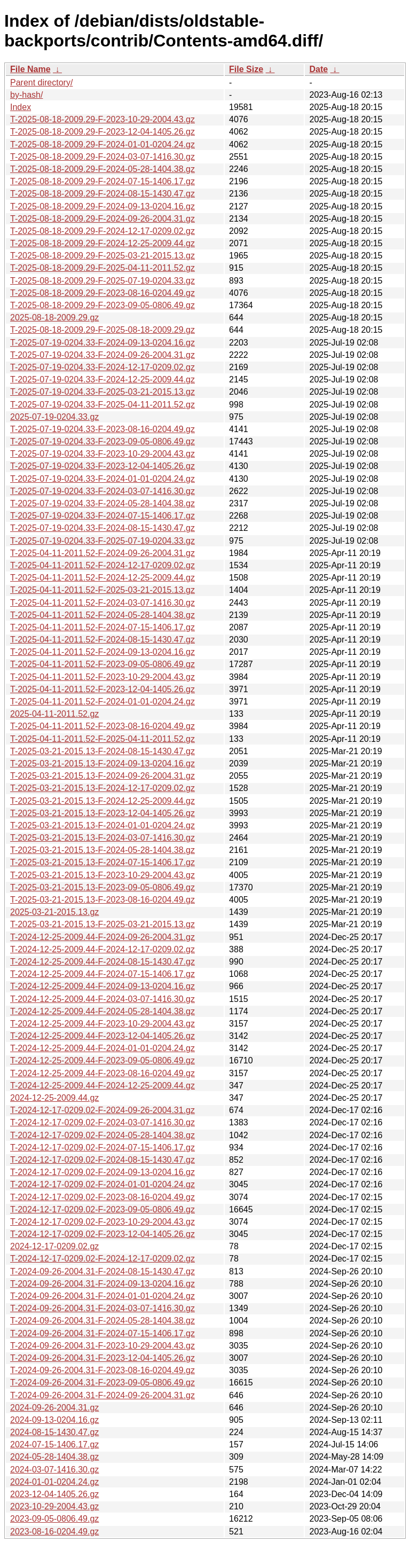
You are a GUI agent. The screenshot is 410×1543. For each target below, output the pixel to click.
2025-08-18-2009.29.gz (54, 317)
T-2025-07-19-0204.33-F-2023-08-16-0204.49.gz (102, 429)
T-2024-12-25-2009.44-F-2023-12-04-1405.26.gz (102, 1035)
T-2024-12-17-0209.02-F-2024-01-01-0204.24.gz (102, 1184)
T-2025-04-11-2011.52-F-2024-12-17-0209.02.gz (102, 565)
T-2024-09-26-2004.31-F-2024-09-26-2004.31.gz (102, 1395)
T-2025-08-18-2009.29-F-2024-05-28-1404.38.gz (102, 169)
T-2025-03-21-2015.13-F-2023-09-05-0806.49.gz (102, 887)
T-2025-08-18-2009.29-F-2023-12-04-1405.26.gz (102, 131)
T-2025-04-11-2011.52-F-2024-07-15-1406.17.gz (102, 627)
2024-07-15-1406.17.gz (54, 1444)
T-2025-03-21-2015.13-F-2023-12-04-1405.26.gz (102, 813)
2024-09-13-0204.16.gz (54, 1419)
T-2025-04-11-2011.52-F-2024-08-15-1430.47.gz (102, 639)
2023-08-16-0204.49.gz (54, 1531)
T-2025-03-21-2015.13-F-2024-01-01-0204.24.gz (102, 825)
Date (318, 69)
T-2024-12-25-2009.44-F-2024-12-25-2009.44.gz (102, 1085)
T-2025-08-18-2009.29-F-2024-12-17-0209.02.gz (102, 231)
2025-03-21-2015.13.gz (54, 912)
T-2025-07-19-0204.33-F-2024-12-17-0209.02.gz (102, 367)
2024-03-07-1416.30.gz (54, 1469)
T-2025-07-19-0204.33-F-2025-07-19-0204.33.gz (102, 540)
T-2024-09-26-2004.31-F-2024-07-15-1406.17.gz (102, 1333)
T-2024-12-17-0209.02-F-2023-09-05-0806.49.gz (102, 1209)
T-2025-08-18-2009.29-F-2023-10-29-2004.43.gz (102, 119)
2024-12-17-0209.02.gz (54, 1246)
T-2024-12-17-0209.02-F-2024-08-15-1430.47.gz (102, 1159)
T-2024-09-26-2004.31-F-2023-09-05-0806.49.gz (102, 1382)
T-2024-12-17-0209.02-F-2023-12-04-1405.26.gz (102, 1234)
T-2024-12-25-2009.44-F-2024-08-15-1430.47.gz (102, 961)
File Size (246, 69)
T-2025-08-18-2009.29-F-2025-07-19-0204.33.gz (102, 280)
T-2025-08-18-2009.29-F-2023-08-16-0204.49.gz (102, 292)
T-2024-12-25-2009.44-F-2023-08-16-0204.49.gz (102, 1073)
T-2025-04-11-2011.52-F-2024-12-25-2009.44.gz (102, 577)
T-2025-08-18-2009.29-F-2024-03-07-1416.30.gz (102, 156)
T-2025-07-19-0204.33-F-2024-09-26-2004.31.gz (102, 354)
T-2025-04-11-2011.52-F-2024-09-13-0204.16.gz (102, 651)
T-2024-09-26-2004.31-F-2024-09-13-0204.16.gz (102, 1283)
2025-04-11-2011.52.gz (54, 713)
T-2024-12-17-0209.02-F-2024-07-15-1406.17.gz (102, 1147)
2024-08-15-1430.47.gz (54, 1432)
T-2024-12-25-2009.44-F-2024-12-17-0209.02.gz (102, 949)
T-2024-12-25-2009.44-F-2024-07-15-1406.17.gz (102, 973)
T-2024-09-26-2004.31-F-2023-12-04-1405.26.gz (102, 1357)
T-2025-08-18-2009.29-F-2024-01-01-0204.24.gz (102, 144)
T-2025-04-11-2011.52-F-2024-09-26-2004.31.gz (102, 553)
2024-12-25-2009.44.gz (54, 1097)
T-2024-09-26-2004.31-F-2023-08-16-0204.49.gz (102, 1370)
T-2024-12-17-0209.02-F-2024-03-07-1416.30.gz (102, 1122)
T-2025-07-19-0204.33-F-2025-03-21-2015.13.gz (102, 391)
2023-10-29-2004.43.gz (54, 1506)
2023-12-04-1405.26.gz (54, 1494)
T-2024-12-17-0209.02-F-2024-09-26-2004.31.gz (102, 1110)
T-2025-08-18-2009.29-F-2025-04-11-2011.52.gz (102, 267)
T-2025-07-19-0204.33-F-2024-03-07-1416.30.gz (102, 491)
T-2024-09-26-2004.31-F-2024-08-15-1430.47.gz (102, 1271)
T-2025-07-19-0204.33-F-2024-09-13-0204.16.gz (102, 342)
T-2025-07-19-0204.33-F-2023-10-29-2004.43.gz (102, 453)
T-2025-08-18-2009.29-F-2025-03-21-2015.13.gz (102, 255)
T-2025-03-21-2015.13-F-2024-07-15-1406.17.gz (102, 862)
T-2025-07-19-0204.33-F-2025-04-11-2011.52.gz (102, 404)
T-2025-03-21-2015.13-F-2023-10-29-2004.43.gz (102, 875)
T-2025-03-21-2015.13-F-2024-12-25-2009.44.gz (102, 800)
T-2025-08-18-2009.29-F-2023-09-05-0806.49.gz (102, 305)
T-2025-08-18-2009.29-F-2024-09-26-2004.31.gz (102, 218)
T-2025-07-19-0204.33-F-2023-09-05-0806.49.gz (102, 441)
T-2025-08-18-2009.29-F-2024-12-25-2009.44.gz (102, 243)
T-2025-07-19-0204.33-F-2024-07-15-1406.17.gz (102, 515)
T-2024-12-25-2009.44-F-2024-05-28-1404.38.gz (102, 1011)
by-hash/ (26, 94)
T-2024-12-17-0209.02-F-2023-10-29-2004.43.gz (102, 1221)
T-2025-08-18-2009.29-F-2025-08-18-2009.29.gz (102, 329)
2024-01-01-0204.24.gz (54, 1481)
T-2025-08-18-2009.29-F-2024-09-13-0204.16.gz (102, 206)
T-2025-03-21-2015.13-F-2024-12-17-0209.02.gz (102, 788)
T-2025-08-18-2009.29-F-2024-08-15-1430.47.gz (102, 193)
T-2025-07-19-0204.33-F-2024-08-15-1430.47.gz (102, 527)
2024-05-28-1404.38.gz (54, 1456)
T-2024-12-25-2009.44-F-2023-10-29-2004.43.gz (102, 1023)
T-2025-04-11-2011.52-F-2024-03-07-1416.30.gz (102, 602)
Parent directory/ (41, 82)
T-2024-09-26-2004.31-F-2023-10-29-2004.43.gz (102, 1345)
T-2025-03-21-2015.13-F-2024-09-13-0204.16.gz (102, 763)
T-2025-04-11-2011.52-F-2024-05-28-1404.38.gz (102, 615)
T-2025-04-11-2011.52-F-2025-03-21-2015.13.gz (102, 589)
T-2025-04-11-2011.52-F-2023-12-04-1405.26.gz (102, 689)
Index (20, 107)
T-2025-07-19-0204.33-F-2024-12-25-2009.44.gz (102, 379)
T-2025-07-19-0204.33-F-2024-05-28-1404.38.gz (102, 503)
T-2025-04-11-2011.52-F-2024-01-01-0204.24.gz (102, 701)
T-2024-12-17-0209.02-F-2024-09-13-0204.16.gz (102, 1172)
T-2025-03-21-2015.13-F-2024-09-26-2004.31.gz (102, 775)
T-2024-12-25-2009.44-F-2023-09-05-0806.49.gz (102, 1060)
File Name (30, 69)
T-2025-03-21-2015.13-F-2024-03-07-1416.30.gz (102, 837)
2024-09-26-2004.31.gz (54, 1407)
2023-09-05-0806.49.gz (54, 1518)
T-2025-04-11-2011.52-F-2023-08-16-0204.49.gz (102, 726)
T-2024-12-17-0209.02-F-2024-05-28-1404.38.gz (102, 1135)
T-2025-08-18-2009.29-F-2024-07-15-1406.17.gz (102, 181)
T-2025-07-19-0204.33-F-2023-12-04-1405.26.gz (102, 466)
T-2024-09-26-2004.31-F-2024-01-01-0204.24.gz (102, 1296)
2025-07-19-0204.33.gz (54, 416)
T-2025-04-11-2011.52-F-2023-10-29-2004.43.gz (102, 677)
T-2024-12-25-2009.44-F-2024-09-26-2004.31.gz (102, 937)
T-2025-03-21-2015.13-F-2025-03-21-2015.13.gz (102, 924)
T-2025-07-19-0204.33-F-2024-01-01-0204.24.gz (102, 478)
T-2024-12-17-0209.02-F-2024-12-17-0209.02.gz (102, 1258)
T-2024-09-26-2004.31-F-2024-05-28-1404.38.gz (102, 1320)
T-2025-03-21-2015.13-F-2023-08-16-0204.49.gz (102, 899)
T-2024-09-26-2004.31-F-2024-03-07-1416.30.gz (102, 1308)
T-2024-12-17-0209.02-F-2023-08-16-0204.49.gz (102, 1197)
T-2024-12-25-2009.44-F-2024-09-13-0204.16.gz (102, 986)
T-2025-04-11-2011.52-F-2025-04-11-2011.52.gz (102, 738)
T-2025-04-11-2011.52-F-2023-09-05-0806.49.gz (102, 664)
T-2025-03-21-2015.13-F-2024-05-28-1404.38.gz (102, 850)
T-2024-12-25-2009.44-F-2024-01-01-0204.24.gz (102, 1048)
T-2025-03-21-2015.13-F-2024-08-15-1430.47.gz (102, 751)
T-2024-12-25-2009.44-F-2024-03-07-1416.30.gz (102, 999)
